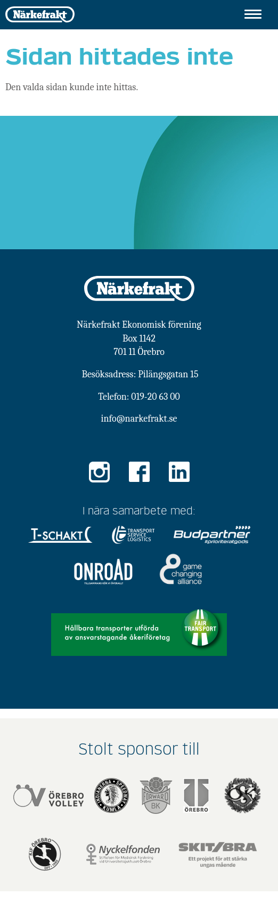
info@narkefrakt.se (139, 418)
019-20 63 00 (155, 396)
